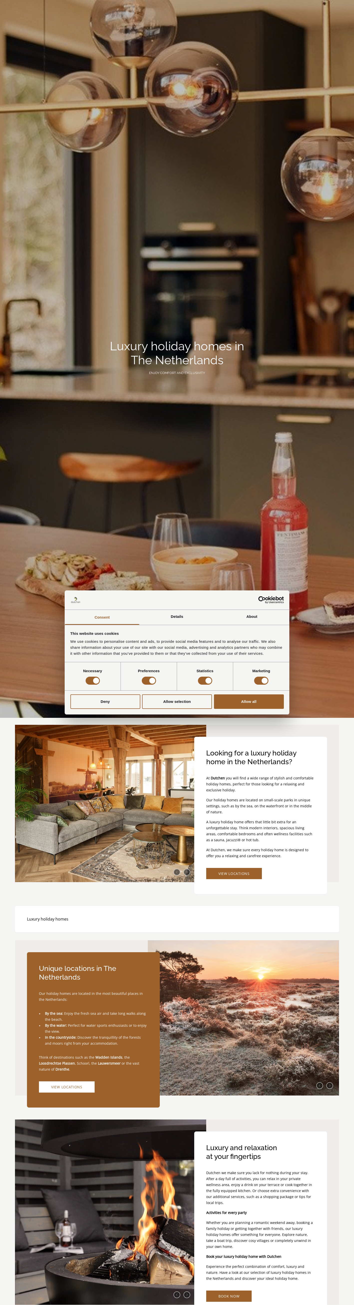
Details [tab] (177, 616)
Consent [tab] (102, 617)
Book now (229, 1296)
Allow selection (177, 701)
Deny (105, 701)
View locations (234, 873)
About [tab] (251, 616)
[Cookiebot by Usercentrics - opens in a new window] (262, 600)
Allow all (249, 701)
